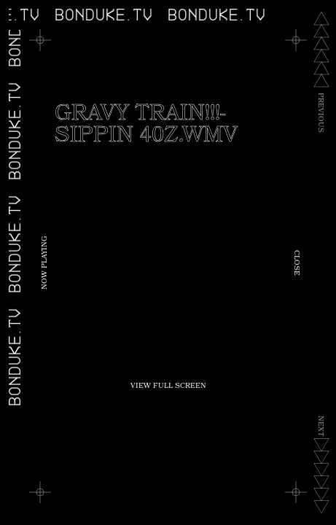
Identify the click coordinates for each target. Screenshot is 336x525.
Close (296, 263)
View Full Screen (168, 386)
